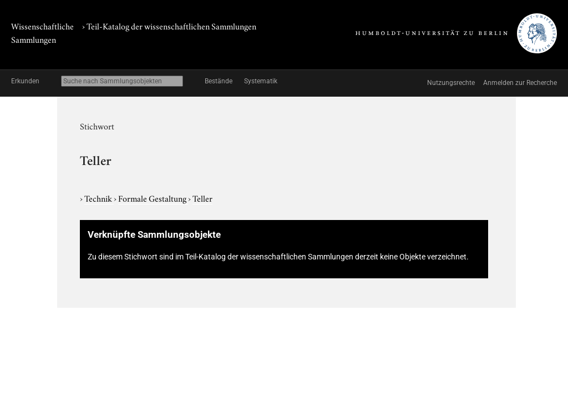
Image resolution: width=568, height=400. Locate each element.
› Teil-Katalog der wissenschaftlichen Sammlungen (169, 25)
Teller (202, 198)
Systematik (260, 81)
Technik (99, 198)
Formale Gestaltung (153, 198)
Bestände (218, 81)
